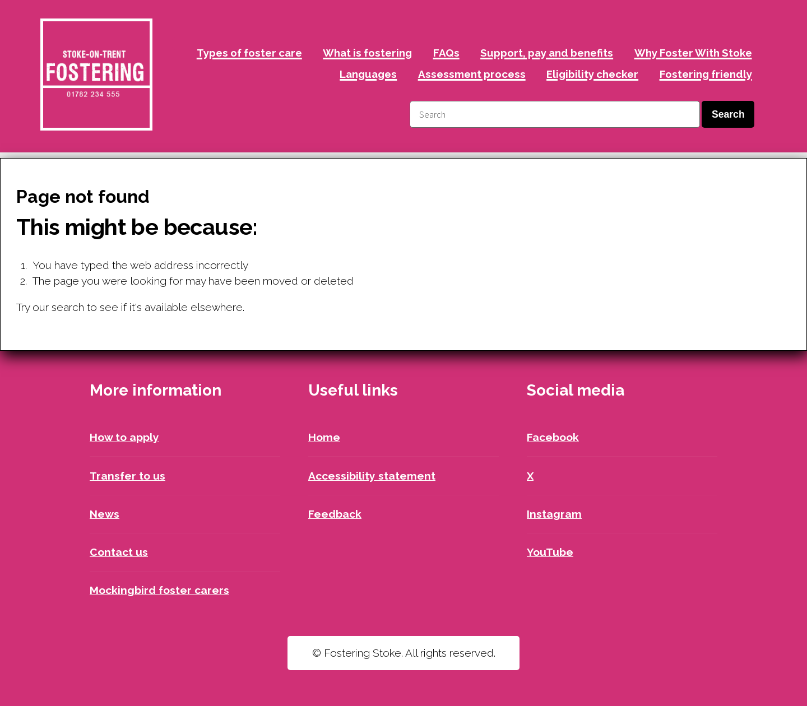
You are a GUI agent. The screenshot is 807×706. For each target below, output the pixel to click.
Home (324, 437)
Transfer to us (127, 476)
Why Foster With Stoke (693, 53)
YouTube (550, 552)
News (104, 514)
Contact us (119, 552)
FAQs (446, 53)
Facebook (553, 437)
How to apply (124, 437)
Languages (368, 74)
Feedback (334, 514)
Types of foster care (249, 53)
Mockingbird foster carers (159, 590)
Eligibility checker (592, 74)
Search (728, 114)
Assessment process (472, 74)
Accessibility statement (371, 476)
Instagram (554, 514)
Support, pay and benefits (546, 53)
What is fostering (367, 53)
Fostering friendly (706, 74)
